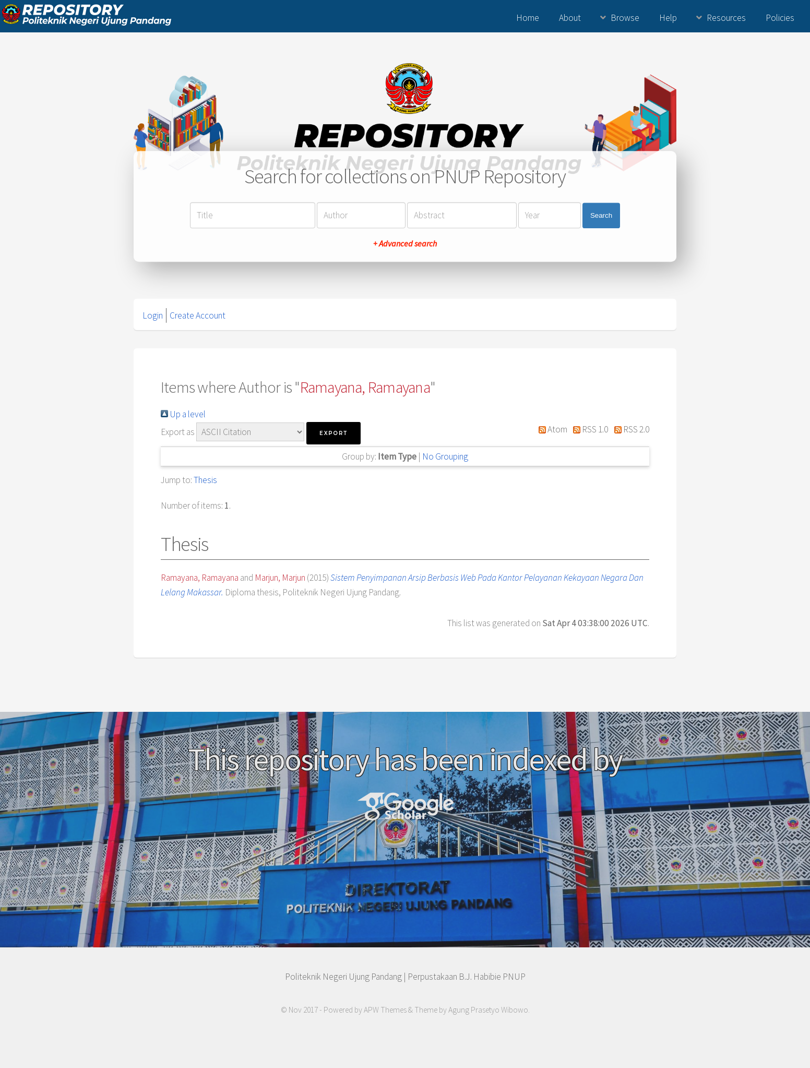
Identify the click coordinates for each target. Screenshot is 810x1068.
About (570, 18)
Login (152, 315)
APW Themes (385, 1010)
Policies (780, 18)
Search (601, 215)
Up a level (183, 414)
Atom (550, 429)
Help (668, 18)
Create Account (197, 315)
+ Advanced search (405, 244)
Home (527, 18)
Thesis (205, 480)
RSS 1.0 (589, 429)
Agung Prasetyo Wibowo (488, 1010)
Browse (625, 18)
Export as (178, 432)
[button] (333, 433)
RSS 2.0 (629, 429)
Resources (726, 18)
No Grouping (445, 456)
